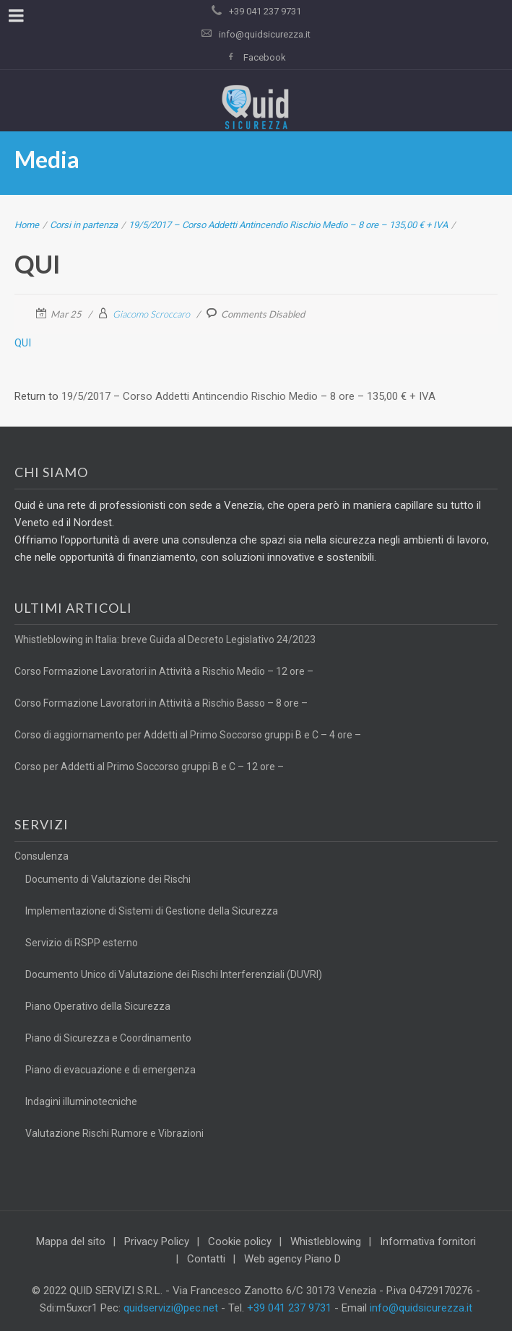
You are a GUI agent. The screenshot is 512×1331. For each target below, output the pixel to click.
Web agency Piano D (292, 1258)
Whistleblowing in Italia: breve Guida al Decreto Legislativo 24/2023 (165, 639)
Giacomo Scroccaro (151, 314)
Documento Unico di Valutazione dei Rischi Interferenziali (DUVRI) (173, 974)
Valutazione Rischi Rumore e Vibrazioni (114, 1133)
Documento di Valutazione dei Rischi (108, 879)
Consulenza (41, 856)
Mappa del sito (70, 1241)
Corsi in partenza (84, 224)
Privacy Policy (156, 1241)
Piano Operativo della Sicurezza (97, 1006)
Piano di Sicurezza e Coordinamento (108, 1038)
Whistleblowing (325, 1241)
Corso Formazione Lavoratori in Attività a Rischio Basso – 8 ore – (161, 703)
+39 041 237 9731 (289, 1307)
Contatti (206, 1258)
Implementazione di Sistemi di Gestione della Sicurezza (151, 911)
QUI (22, 342)
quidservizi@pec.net (170, 1307)
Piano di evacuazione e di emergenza (110, 1069)
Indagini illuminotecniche (81, 1101)
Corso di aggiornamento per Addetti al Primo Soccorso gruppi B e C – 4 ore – (187, 735)
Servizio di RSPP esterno (81, 942)
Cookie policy (240, 1241)
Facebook (264, 57)
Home (26, 224)
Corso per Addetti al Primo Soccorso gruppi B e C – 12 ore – (149, 766)
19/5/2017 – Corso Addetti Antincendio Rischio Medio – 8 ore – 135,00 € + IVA (288, 224)
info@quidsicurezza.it (265, 34)
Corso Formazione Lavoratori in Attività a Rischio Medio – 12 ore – (163, 671)
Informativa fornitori (428, 1241)
